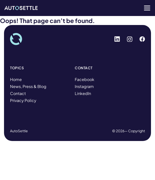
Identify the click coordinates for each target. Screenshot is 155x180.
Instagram (84, 86)
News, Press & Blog (28, 86)
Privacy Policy (23, 100)
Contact (18, 93)
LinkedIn (83, 93)
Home (16, 79)
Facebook (84, 79)
